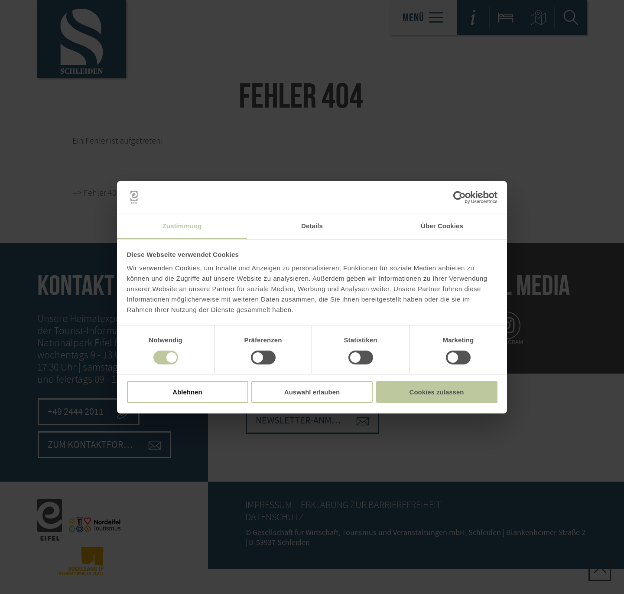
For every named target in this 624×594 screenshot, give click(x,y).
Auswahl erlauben (312, 392)
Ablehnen (187, 392)
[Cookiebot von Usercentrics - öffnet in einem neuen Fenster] (459, 197)
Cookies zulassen (437, 392)
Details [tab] (312, 226)
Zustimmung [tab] (182, 226)
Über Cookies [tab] (442, 226)
